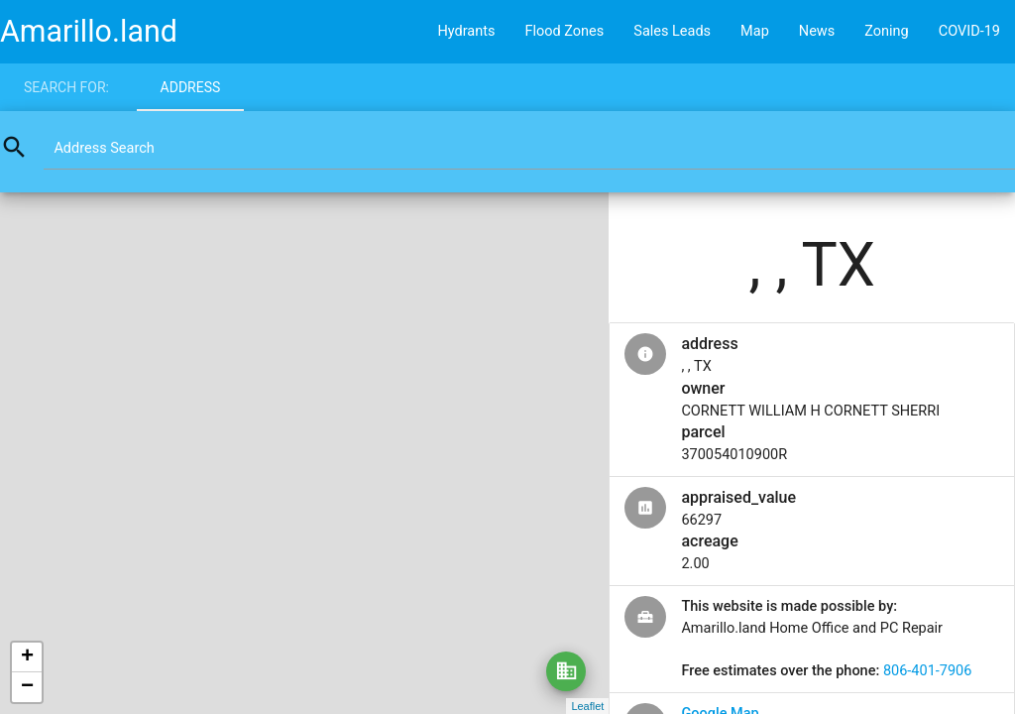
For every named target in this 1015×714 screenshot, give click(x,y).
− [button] (27, 687)
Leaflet (587, 706)
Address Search (104, 148)
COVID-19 (969, 31)
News (817, 31)
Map (754, 31)
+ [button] (27, 657)
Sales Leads (672, 31)
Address (191, 87)
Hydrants (466, 31)
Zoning (886, 31)
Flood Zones (564, 31)
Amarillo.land (88, 31)
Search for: (66, 87)
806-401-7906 (927, 670)
